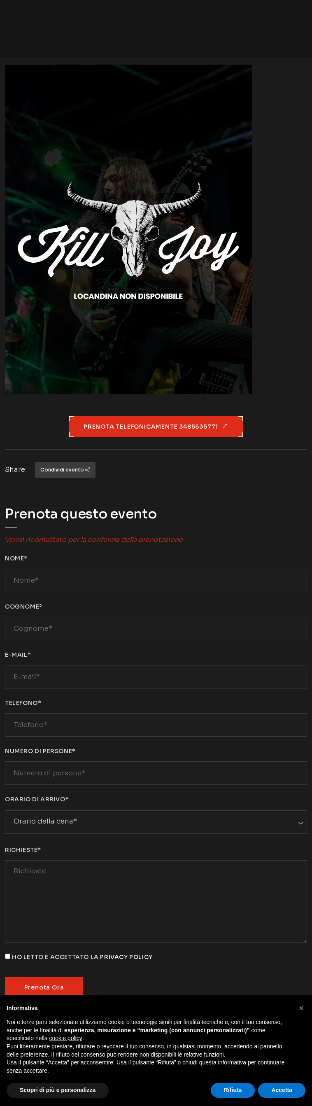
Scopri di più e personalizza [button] (57, 1090)
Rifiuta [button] (233, 1090)
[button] (301, 1008)
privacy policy (126, 957)
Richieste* (23, 850)
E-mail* (18, 654)
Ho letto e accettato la (82, 957)
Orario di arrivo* (37, 799)
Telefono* (23, 703)
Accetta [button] (281, 1090)
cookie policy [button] (65, 1038)
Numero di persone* (40, 751)
